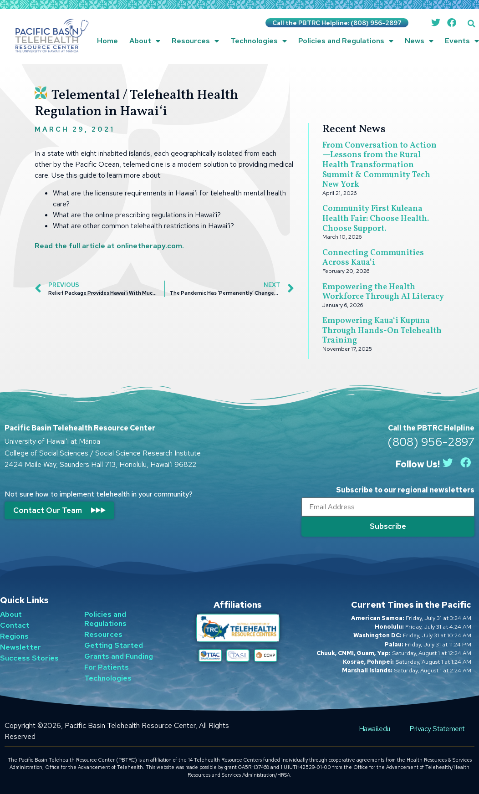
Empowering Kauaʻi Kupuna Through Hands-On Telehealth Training (382, 330)
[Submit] (387, 526)
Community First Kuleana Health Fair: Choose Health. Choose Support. (375, 218)
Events (462, 41)
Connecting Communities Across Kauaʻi (373, 258)
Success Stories (29, 657)
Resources (195, 41)
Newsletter (20, 646)
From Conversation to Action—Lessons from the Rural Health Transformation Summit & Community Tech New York (379, 165)
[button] (471, 23)
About (144, 41)
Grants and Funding (118, 656)
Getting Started (113, 645)
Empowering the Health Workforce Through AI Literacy (383, 292)
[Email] (387, 507)
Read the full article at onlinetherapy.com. (109, 246)
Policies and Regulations (345, 41)
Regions (14, 635)
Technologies (258, 41)
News (419, 41)
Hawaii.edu (376, 728)
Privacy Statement (438, 728)
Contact (15, 625)
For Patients (106, 666)
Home (107, 41)
